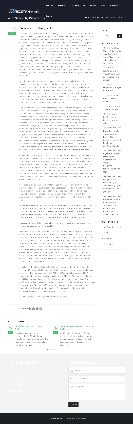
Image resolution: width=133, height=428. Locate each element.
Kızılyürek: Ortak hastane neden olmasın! (110, 98)
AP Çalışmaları (89, 6)
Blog (103, 6)
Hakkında (61, 6)
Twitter (33, 308)
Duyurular (113, 6)
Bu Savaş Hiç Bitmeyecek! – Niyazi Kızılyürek (46, 296)
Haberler (75, 6)
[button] (47, 353)
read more (20, 348)
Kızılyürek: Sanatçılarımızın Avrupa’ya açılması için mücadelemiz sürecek (111, 74)
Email (40, 308)
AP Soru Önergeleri (112, 227)
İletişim (49, 16)
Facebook (29, 308)
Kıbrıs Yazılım (57, 422)
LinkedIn (37, 308)
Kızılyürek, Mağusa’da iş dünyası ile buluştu (112, 87)
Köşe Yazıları (109, 244)
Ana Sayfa (50, 6)
